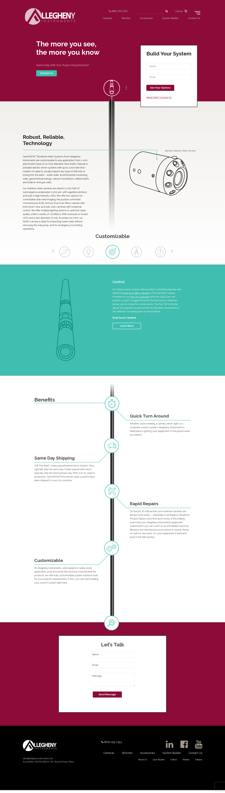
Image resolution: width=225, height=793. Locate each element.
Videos (173, 762)
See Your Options (160, 90)
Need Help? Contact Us (159, 99)
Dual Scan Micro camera (136, 295)
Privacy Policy (67, 764)
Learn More (127, 328)
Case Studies (159, 762)
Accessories (146, 20)
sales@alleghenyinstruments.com (38, 761)
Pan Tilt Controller (139, 298)
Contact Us (194, 20)
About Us (142, 762)
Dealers (198, 762)
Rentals (186, 762)
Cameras (107, 20)
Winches (126, 20)
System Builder (170, 20)
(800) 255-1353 (115, 10)
